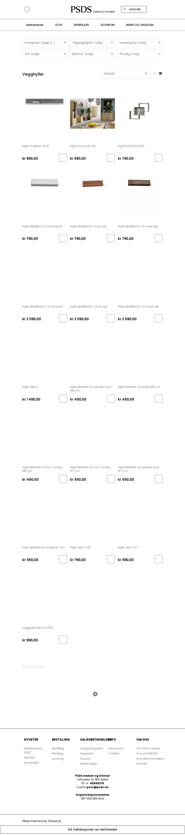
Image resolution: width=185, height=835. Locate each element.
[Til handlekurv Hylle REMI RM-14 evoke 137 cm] (63, 559)
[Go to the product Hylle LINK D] (44, 354)
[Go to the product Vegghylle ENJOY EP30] (44, 595)
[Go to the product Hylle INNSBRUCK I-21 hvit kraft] (44, 274)
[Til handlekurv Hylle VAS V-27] (159, 559)
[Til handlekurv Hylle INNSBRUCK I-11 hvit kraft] (63, 238)
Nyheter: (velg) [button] (82, 54)
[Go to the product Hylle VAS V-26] (92, 515)
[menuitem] (36, 25)
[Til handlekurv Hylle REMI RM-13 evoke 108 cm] (159, 399)
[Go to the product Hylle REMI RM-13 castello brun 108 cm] (92, 354)
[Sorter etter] (125, 73)
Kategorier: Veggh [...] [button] (40, 43)
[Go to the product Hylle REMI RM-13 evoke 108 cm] (140, 354)
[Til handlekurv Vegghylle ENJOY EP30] (63, 640)
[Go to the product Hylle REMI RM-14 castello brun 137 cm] (140, 434)
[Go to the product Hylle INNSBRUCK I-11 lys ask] (92, 194)
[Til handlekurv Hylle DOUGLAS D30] (159, 158)
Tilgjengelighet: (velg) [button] (87, 43)
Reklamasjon (89, 765)
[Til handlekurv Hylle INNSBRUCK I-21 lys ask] (111, 318)
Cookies (113, 755)
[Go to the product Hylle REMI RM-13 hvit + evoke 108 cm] (44, 434)
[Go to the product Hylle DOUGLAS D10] (92, 113)
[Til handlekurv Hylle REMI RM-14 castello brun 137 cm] (159, 479)
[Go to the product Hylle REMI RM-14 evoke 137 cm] (44, 515)
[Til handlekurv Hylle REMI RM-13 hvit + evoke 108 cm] (63, 479)
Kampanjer (31, 764)
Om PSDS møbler (148, 750)
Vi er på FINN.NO (147, 755)
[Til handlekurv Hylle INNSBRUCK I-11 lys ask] (111, 238)
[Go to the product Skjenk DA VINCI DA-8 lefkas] (92, 709)
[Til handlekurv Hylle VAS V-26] (111, 559)
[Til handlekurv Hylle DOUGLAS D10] (111, 158)
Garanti (85, 760)
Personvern (116, 750)
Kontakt (141, 765)
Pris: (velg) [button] (32, 54)
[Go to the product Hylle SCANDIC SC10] (44, 113)
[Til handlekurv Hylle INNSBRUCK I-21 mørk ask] (159, 318)
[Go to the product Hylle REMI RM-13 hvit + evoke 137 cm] (92, 434)
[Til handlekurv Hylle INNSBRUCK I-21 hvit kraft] (63, 318)
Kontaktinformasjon (150, 760)
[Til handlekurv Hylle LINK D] (63, 399)
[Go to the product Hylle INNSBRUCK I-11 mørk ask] (140, 194)
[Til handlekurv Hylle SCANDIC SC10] (63, 158)
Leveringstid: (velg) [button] (133, 43)
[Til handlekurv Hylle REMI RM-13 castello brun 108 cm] (111, 399)
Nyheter (29, 759)
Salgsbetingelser (91, 750)
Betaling (57, 755)
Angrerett (87, 755)
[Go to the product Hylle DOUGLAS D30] (140, 113)
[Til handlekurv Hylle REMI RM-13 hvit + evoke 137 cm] (111, 479)
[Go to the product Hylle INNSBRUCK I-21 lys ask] (92, 274)
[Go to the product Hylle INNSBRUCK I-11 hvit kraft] (44, 194)
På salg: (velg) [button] (130, 54)
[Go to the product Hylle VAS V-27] (140, 515)
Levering (58, 760)
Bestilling (58, 750)
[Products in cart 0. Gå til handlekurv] (159, 9)
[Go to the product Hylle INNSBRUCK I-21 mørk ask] (140, 274)
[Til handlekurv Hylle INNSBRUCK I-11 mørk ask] (159, 238)
